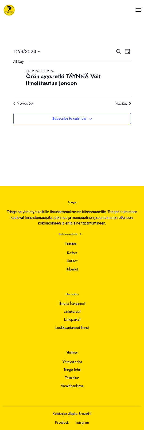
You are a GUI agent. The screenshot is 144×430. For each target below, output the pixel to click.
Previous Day (23, 103)
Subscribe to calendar (69, 118)
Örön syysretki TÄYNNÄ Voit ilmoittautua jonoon (63, 79)
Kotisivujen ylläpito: (65, 413)
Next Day (123, 103)
